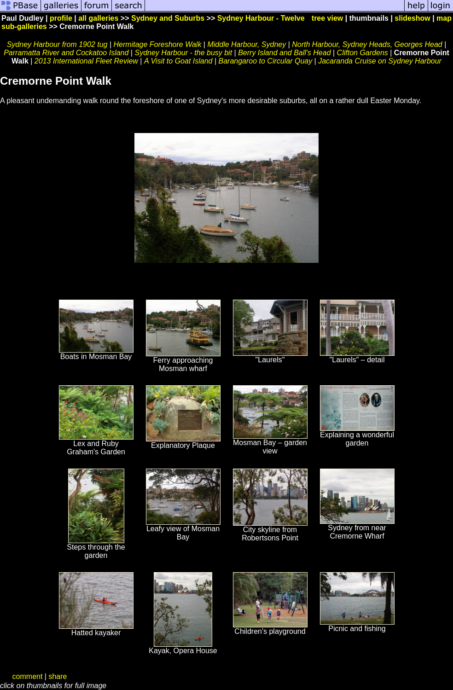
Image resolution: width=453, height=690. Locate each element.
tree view (327, 18)
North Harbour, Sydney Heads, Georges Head (367, 44)
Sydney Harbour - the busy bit (183, 53)
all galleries (98, 18)
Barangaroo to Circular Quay (266, 61)
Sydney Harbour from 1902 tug (57, 44)
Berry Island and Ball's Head (284, 53)
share (57, 676)
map (444, 18)
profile (61, 18)
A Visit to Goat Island (178, 61)
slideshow (412, 18)
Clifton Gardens (362, 53)
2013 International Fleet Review (86, 61)
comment (27, 676)
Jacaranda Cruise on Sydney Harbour (379, 61)
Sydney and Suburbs (167, 18)
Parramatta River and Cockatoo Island (66, 53)
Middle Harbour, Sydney (246, 44)
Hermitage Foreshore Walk (158, 44)
